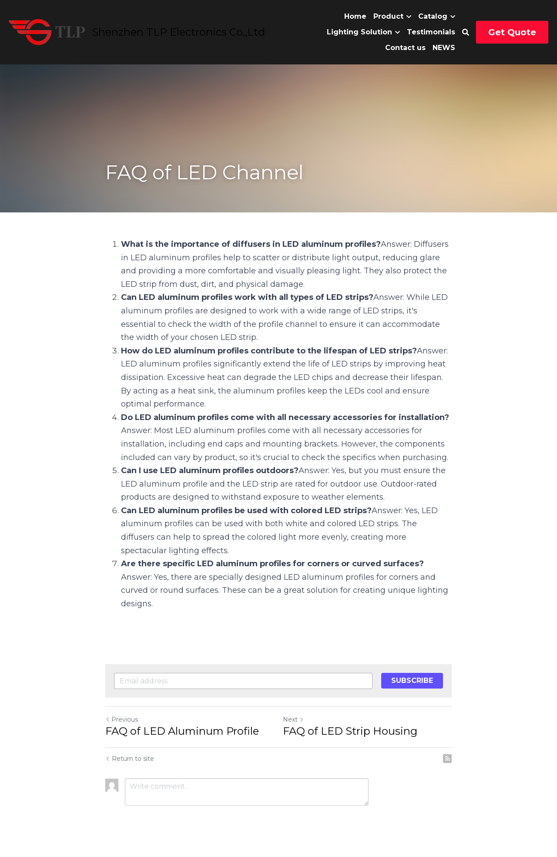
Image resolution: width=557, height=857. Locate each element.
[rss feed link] (447, 758)
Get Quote (512, 32)
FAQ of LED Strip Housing (350, 731)
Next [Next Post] (293, 719)
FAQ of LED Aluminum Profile (182, 731)
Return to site (129, 759)
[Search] (465, 32)
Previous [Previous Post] (121, 719)
